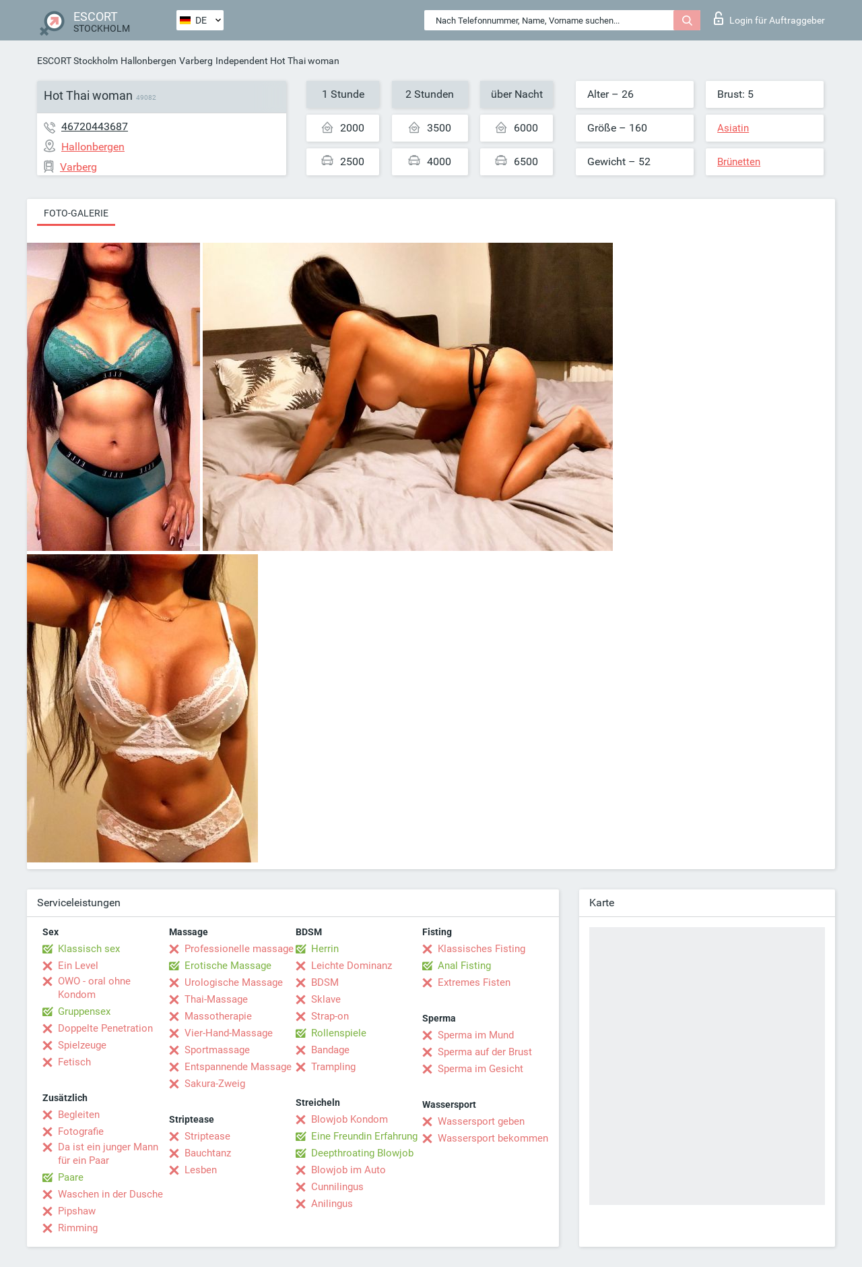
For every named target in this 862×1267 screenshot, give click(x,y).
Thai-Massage (216, 999)
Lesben (201, 1170)
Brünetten (738, 162)
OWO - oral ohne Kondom (94, 988)
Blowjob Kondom (349, 1119)
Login (769, 18)
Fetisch (74, 1062)
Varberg (196, 60)
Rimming (78, 1228)
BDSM (325, 982)
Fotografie (81, 1131)
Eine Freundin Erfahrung (364, 1136)
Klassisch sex (89, 949)
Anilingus (332, 1204)
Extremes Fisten (474, 982)
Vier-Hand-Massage (229, 1033)
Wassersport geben (481, 1121)
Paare (71, 1177)
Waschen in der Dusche (110, 1194)
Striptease (207, 1136)
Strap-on (330, 1016)
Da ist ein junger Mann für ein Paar (108, 1154)
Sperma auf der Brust (485, 1052)
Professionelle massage (239, 949)
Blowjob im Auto (348, 1170)
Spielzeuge (82, 1045)
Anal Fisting (464, 966)
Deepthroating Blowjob (362, 1153)
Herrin (325, 949)
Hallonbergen (148, 60)
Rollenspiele (338, 1033)
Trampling (333, 1067)
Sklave (326, 999)
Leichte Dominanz (351, 966)
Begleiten (79, 1115)
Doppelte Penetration (105, 1028)
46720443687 (94, 126)
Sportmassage (217, 1050)
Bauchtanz (208, 1153)
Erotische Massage (228, 966)
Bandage (330, 1050)
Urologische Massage (234, 982)
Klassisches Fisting (481, 949)
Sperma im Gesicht (480, 1069)
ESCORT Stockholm (77, 60)
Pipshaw (77, 1211)
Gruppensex (84, 1011)
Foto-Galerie (76, 213)
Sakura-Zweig (215, 1084)
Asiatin (733, 128)
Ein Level (78, 966)
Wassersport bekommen (493, 1138)
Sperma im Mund (476, 1035)
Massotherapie (218, 1016)
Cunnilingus (337, 1187)
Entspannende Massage (238, 1067)
